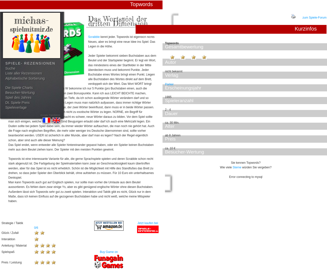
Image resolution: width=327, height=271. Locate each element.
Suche (10, 68)
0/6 (36, 227)
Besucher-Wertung (20, 93)
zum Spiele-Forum (315, 17)
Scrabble (94, 37)
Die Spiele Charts (19, 88)
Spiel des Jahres (18, 97)
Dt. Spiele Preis (17, 103)
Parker (169, 84)
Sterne (237, 167)
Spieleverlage (16, 107)
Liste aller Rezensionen (23, 73)
